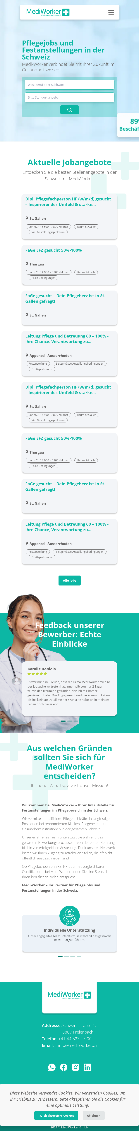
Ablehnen (93, 1115)
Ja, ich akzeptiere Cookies (56, 1115)
